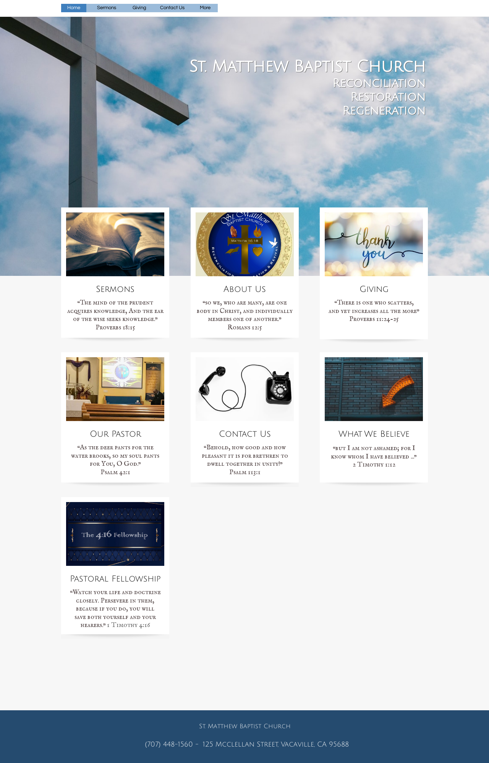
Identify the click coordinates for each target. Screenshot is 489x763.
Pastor (84, 578)
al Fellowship (130, 578)
